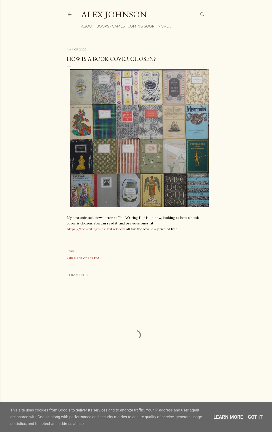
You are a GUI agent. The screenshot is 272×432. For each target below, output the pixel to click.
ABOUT (87, 26)
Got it (255, 417)
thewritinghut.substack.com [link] (96, 229)
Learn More (228, 417)
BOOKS (102, 26)
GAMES (118, 26)
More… (164, 26)
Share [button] (71, 251)
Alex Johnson (114, 14)
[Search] (202, 13)
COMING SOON (141, 26)
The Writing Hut (88, 257)
